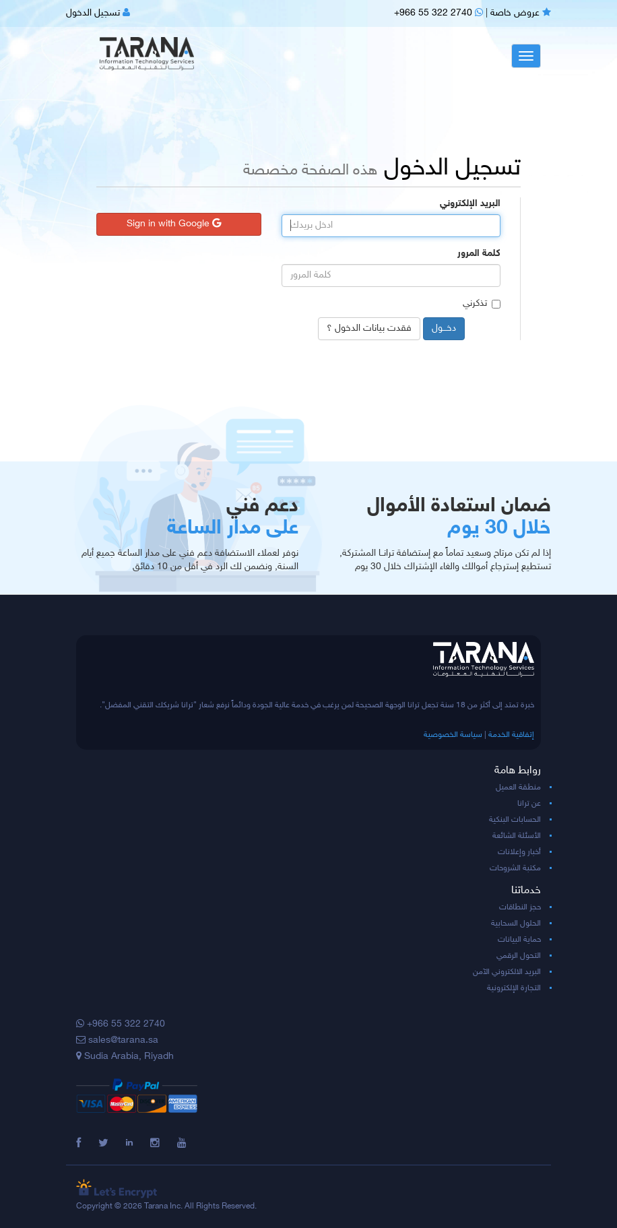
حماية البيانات (519, 939)
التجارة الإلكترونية (514, 988)
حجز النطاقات (520, 907)
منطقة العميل (518, 787)
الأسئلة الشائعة (516, 836)
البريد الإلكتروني (470, 203)
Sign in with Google (174, 224)
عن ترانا (529, 803)
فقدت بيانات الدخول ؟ (369, 328)
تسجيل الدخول (98, 13)
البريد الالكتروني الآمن (507, 972)
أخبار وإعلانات (519, 852)
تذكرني (481, 303)
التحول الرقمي (518, 956)
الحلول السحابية (516, 923)
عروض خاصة (520, 13)
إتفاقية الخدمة (511, 735)
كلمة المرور (478, 253)
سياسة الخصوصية (453, 735)
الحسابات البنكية (515, 820)
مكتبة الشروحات (515, 868)
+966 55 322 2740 (438, 13)
